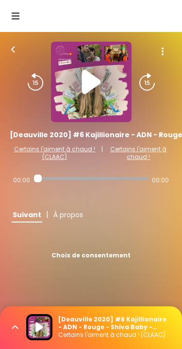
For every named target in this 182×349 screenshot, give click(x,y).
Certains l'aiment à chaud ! (138, 153)
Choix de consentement (91, 255)
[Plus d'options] (162, 51)
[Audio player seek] (91, 178)
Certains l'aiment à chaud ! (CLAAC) (54, 153)
